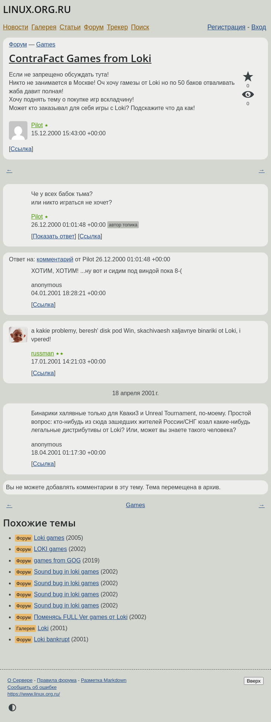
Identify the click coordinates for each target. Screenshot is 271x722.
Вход (258, 27)
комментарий (55, 259)
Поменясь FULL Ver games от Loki (80, 617)
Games (46, 44)
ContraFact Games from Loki (80, 58)
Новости (15, 27)
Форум (94, 27)
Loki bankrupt (51, 639)
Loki (43, 628)
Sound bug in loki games (66, 571)
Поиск (140, 27)
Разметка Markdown (104, 680)
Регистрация (227, 27)
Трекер (117, 27)
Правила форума (57, 680)
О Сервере (20, 680)
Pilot (37, 125)
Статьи (70, 27)
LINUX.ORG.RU (37, 9)
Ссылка (21, 149)
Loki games (49, 538)
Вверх (254, 681)
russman (42, 353)
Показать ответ (53, 236)
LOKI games (50, 549)
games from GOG (57, 560)
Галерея (44, 27)
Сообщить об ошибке (32, 687)
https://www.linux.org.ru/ (33, 694)
